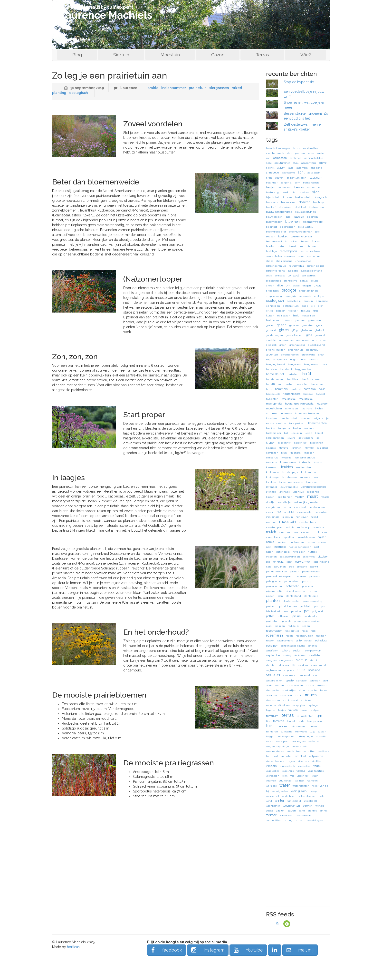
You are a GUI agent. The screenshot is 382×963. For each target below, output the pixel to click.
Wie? (305, 54)
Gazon (217, 54)
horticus (73, 947)
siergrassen (219, 88)
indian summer (173, 88)
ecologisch (78, 93)
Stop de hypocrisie (299, 82)
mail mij (300, 950)
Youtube (248, 950)
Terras (262, 54)
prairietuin (197, 88)
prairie (152, 88)
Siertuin (121, 54)
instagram (207, 950)
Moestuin (170, 54)
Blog (77, 54)
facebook (166, 950)
